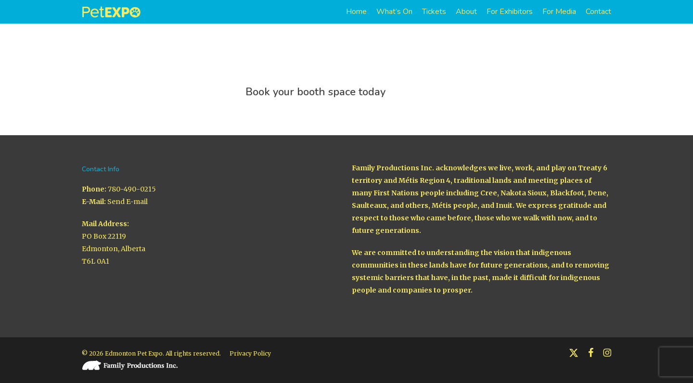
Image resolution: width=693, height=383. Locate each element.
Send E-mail (127, 193)
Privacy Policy (250, 345)
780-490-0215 (132, 181)
